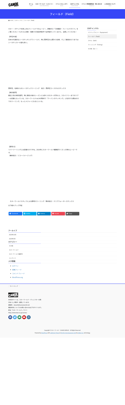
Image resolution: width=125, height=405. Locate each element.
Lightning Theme (54, 333)
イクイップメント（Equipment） (98, 32)
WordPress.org (17, 277)
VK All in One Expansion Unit (68, 333)
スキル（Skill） (92, 40)
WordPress (44, 333)
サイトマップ (14, 286)
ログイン (15, 266)
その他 (11, 246)
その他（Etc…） (93, 49)
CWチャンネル (93, 28)
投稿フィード (17, 269)
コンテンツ (12, 258)
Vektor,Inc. (81, 333)
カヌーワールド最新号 (16, 254)
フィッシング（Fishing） (95, 45)
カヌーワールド (14, 250)
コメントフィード (18, 273)
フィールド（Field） (94, 36)
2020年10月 (12, 235)
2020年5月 (12, 239)
